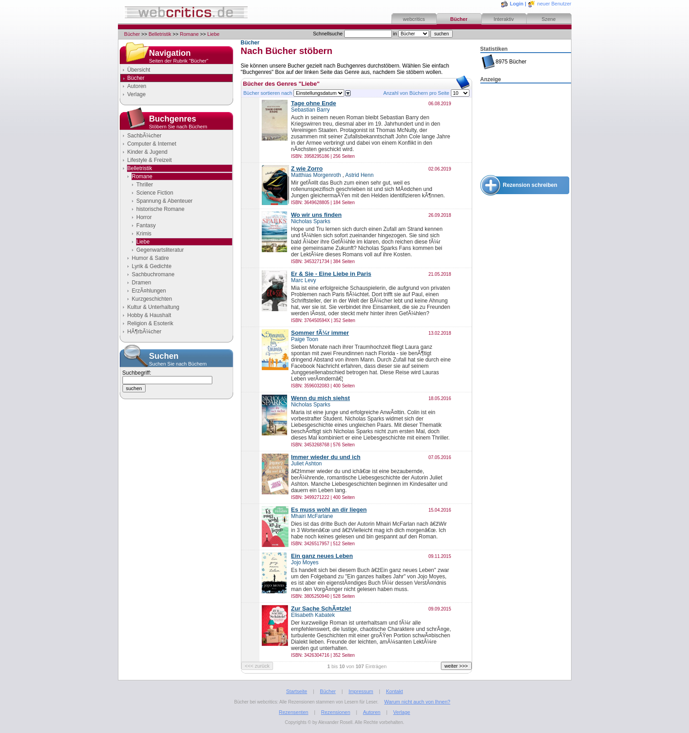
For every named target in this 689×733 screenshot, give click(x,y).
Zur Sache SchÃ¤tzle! (321, 608)
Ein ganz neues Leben (322, 555)
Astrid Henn (359, 175)
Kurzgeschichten (152, 299)
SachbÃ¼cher (144, 135)
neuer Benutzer (554, 3)
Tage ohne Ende (313, 103)
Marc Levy (303, 280)
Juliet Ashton (306, 463)
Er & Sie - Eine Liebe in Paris (331, 273)
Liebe (213, 34)
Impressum (360, 691)
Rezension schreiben (530, 185)
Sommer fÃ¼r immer (320, 332)
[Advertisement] (525, 129)
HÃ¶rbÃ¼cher (144, 331)
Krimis (144, 233)
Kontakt (394, 691)
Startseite (296, 691)
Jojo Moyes (305, 562)
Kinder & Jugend (147, 152)
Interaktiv (504, 19)
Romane (189, 34)
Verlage (136, 94)
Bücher (459, 19)
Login (516, 3)
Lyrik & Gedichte (152, 266)
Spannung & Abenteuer (165, 201)
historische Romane (161, 209)
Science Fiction (155, 193)
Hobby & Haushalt (149, 315)
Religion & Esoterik (150, 323)
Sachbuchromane (153, 274)
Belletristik (159, 34)
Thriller (145, 184)
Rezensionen (335, 712)
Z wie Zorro (307, 168)
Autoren (137, 86)
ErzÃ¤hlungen (149, 291)
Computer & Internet (151, 144)
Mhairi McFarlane (312, 516)
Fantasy (146, 225)
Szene (549, 19)
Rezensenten (293, 712)
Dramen (141, 282)
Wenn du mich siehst (320, 398)
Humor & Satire (150, 258)
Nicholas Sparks (311, 221)
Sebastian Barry (310, 110)
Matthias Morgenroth (316, 175)
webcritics (414, 19)
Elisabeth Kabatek (313, 615)
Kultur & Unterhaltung (153, 307)
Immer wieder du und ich (326, 457)
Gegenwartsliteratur (160, 250)
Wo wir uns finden (316, 214)
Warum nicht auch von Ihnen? (417, 701)
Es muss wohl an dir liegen (329, 509)
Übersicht (139, 70)
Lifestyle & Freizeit (149, 160)
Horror (144, 217)
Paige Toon (304, 339)
